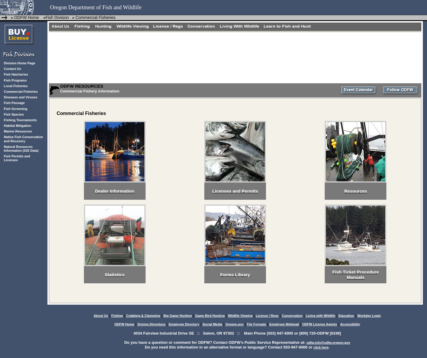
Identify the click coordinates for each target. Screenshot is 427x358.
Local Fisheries (16, 86)
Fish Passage (14, 103)
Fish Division (57, 17)
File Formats (256, 324)
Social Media (212, 324)
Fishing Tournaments (20, 120)
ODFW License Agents (319, 324)
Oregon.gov (234, 324)
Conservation (292, 315)
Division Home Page (19, 63)
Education (346, 315)
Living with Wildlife (320, 315)
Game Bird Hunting (210, 315)
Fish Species (14, 114)
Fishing (117, 315)
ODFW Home (26, 17)
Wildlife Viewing (240, 315)
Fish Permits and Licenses (17, 158)
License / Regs (267, 315)
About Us (101, 315)
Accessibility (350, 324)
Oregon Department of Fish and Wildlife (95, 7)
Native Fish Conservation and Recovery (23, 139)
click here (321, 347)
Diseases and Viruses (20, 97)
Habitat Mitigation (17, 125)
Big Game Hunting (177, 315)
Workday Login (369, 315)
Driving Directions (151, 324)
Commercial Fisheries (95, 17)
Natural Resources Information (18, 148)
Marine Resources (18, 131)
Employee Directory (184, 324)
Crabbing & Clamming (143, 315)
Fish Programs (15, 80)
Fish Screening (15, 109)
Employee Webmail (284, 324)
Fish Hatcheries (16, 74)
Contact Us (12, 69)
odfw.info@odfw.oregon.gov (328, 342)
